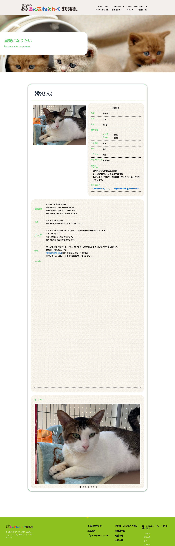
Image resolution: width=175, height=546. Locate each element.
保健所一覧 (142, 10)
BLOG (130, 9)
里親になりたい (103, 6)
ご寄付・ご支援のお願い (135, 6)
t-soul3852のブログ (101, 189)
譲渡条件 (117, 6)
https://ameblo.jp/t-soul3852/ (126, 189)
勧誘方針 (119, 535)
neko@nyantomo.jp (54, 253)
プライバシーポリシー (98, 535)
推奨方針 (119, 540)
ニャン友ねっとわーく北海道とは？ (109, 10)
